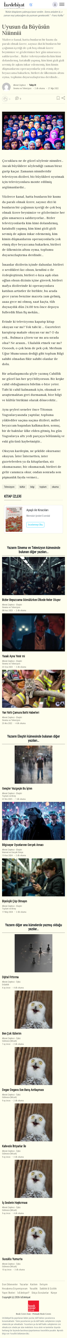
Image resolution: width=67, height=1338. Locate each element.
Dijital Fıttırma (10, 977)
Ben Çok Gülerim (11, 1033)
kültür (22, 486)
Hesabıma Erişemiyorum (15, 1288)
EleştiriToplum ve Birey (12, 794)
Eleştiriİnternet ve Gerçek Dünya (12, 851)
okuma (55, 486)
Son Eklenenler (10, 1284)
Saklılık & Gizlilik (48, 1288)
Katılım (34, 1284)
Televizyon (9, 486)
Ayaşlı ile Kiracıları (37, 510)
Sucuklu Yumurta (12, 1259)
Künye (54, 1292)
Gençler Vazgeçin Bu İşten (17, 788)
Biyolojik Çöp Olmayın (14, 901)
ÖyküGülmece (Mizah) (11, 1039)
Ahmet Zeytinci (19, 85)
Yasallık (34, 1288)
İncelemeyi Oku (35, 524)
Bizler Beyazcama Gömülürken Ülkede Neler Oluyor (31, 600)
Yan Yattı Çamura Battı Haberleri (20, 712)
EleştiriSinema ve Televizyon (12, 606)
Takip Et (32, 85)
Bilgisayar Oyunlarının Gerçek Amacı (22, 845)
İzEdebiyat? (23, 1292)
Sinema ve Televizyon (22, 88)
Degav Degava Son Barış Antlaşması (23, 1090)
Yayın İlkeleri (8, 1292)
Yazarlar (24, 1284)
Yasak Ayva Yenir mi (13, 656)
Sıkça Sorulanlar (40, 1292)
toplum (43, 486)
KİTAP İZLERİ (12, 496)
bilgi (32, 486)
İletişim (44, 1284)
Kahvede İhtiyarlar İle (14, 1146)
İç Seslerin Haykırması (14, 1202)
